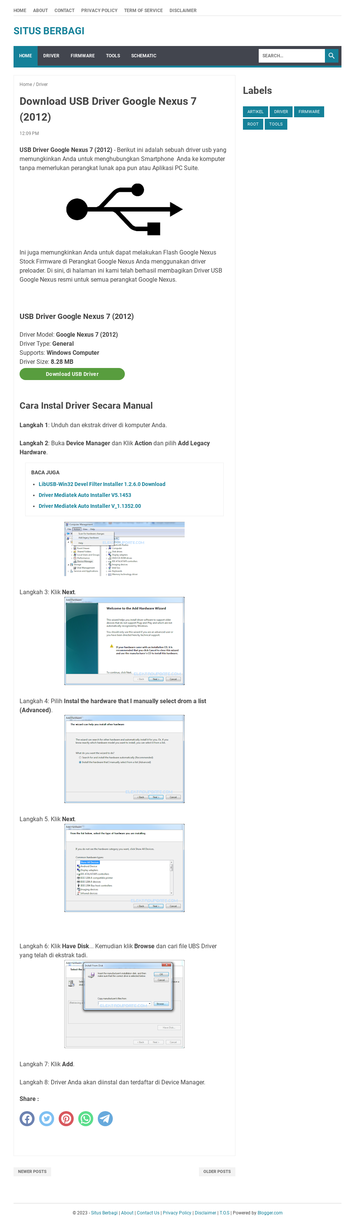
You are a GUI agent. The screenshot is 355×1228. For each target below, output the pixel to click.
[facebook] (27, 1118)
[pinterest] (66, 1118)
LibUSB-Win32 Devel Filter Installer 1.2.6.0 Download (102, 484)
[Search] (292, 56)
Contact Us (148, 1213)
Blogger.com (270, 1213)
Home (20, 10)
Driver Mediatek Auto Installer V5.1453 (85, 495)
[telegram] (105, 1118)
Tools (113, 55)
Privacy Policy (99, 10)
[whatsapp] (85, 1118)
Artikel (255, 111)
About (40, 10)
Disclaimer (183, 10)
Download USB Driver (72, 374)
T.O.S (224, 1213)
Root (253, 124)
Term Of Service (143, 10)
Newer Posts (32, 1171)
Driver (51, 55)
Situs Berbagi (49, 31)
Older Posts (217, 1171)
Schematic (143, 55)
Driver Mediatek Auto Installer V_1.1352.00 (90, 506)
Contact (64, 10)
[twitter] (46, 1118)
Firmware (83, 55)
